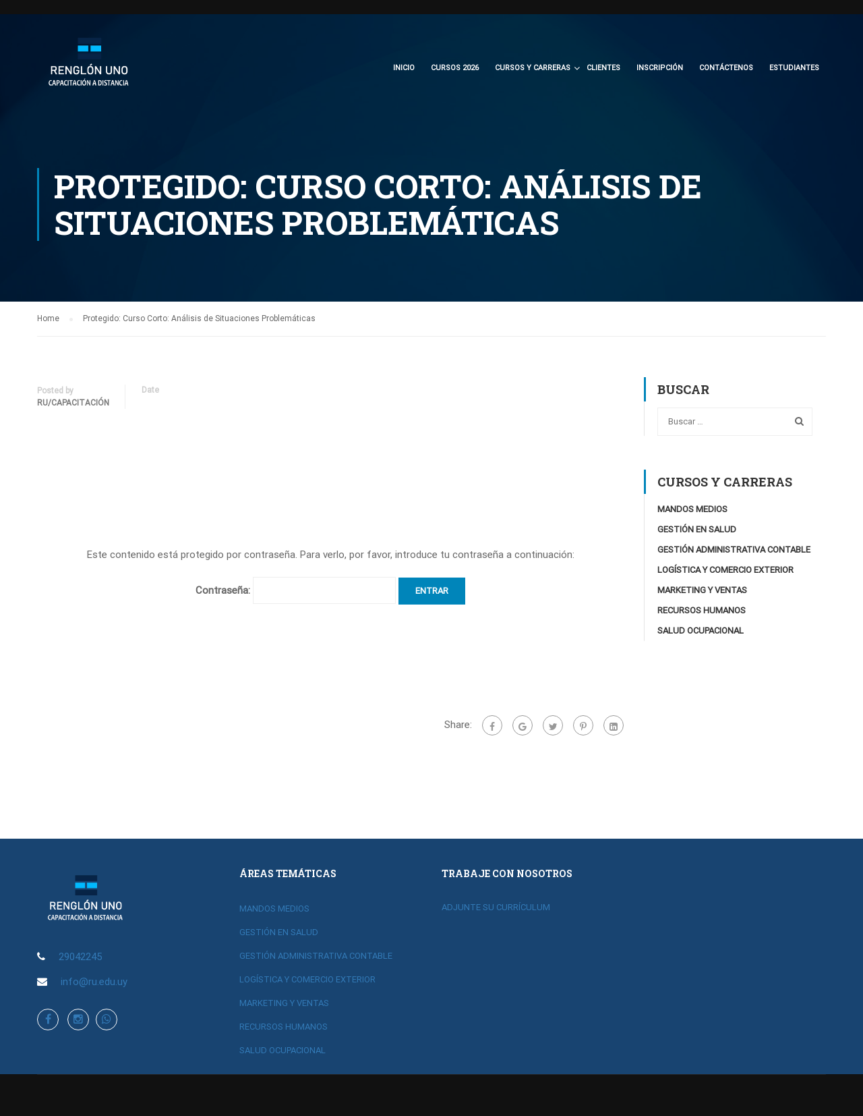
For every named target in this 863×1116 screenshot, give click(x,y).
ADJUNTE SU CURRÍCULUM (496, 907)
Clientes (603, 67)
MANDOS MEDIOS (692, 511)
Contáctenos (726, 67)
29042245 (80, 957)
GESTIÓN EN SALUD (696, 531)
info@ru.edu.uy (94, 982)
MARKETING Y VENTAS (702, 592)
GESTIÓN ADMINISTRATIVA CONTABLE (733, 552)
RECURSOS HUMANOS (701, 612)
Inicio (404, 67)
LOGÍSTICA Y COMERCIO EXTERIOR (725, 572)
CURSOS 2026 (455, 67)
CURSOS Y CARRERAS (532, 67)
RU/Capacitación (73, 405)
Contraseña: (296, 592)
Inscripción (659, 67)
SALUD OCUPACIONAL (700, 632)
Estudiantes (794, 67)
